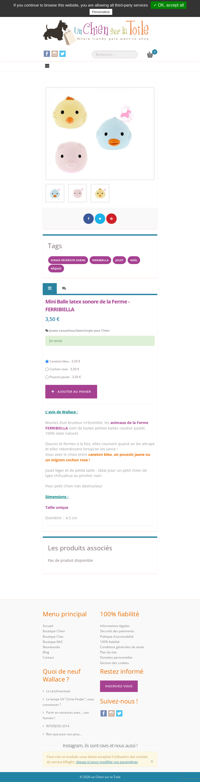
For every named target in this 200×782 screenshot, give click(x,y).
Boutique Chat (53, 636)
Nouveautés (51, 647)
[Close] (151, 761)
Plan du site (108, 652)
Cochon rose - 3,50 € (62, 369)
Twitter (62, 54)
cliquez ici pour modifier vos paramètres (107, 762)
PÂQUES (56, 268)
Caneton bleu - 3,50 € (62, 361)
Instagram (55, 54)
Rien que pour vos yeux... (64, 734)
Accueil (48, 626)
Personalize (101, 12)
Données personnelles (116, 657)
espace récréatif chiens (68, 260)
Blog (46, 652)
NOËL (134, 260)
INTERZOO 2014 (57, 726)
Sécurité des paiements (117, 631)
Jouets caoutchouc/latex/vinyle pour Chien (79, 330)
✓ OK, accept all (168, 5)
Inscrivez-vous (119, 686)
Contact (48, 657)
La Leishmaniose (58, 691)
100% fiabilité (110, 642)
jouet (119, 260)
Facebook (47, 54)
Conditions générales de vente (122, 647)
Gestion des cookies (114, 663)
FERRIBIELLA (100, 260)
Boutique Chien (54, 631)
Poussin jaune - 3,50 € (63, 377)
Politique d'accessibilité (117, 636)
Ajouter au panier (71, 391)
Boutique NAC (53, 642)
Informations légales (115, 626)
